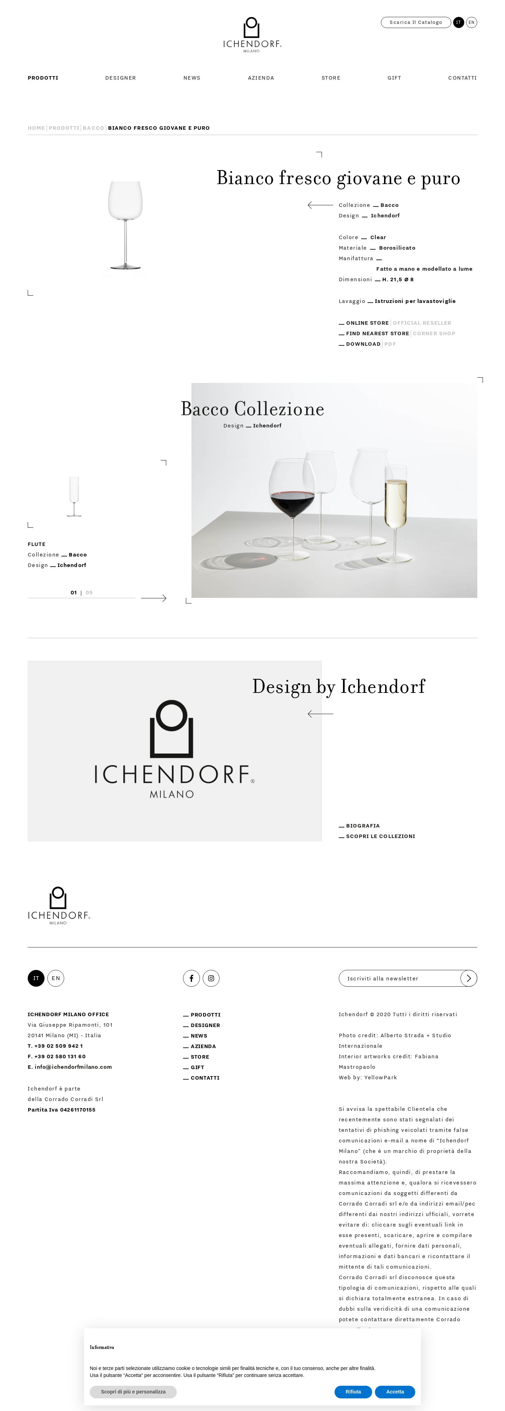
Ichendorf (385, 215)
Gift (394, 78)
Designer (120, 78)
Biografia (363, 826)
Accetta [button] (395, 1392)
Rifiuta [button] (353, 1392)
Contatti (462, 78)
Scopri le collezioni (381, 836)
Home (36, 128)
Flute (37, 544)
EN (472, 22)
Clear (378, 237)
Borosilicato (397, 248)
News (192, 78)
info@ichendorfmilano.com (73, 1067)
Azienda (261, 78)
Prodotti (43, 78)
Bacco (93, 128)
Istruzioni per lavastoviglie (415, 301)
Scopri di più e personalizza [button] (133, 1392)
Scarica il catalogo (416, 22)
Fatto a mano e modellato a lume (424, 269)
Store (331, 78)
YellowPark (380, 1077)
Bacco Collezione (252, 410)
